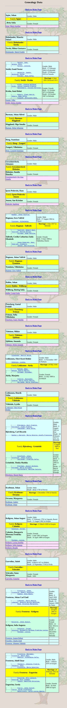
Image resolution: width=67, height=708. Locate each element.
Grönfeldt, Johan (24, 464)
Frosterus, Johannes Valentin (15, 653)
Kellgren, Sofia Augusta (14, 555)
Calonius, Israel (19, 538)
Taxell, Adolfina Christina (28, 694)
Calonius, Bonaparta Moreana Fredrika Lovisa (30, 640)
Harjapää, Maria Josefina (27, 391)
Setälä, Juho (22, 63)
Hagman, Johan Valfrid (21, 219)
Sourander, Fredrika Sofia (28, 468)
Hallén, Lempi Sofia (13, 300)
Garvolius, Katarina (12, 588)
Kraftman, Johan (11, 514)
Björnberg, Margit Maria (14, 484)
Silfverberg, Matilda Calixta (29, 479)
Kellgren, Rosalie (12, 557)
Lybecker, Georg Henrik (27, 611)
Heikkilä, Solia (18, 76)
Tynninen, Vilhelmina (20, 226)
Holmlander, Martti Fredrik (15, 52)
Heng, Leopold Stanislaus (14, 155)
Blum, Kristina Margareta (27, 615)
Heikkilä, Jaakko (24, 74)
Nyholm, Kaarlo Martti (21, 378)
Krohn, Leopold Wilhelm (27, 87)
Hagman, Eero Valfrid (13, 277)
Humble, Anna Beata (25, 604)
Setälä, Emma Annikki (13, 107)
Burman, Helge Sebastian (14, 132)
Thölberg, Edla (18, 677)
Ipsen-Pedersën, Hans (26, 248)
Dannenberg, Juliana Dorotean (29, 91)
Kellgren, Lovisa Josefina (14, 552)
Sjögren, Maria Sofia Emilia (23, 389)
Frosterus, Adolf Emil (21, 666)
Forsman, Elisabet (25, 380)
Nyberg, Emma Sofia (20, 100)
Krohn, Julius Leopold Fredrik (24, 89)
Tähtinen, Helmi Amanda (14, 351)
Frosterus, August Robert (14, 648)
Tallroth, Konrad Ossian (22, 237)
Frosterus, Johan (24, 600)
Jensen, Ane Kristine (26, 252)
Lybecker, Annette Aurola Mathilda (26, 613)
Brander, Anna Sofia (25, 78)
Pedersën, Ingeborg (12, 208)
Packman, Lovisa (18, 550)
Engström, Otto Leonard (27, 690)
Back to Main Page (33, 9)
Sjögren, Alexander (25, 387)
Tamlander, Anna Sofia (26, 438)
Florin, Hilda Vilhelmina (22, 703)
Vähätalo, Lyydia (19, 369)
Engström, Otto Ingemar (21, 692)
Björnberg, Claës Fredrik (22, 436)
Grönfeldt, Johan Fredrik (22, 466)
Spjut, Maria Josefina (13, 26)
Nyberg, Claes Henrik (26, 98)
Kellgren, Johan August (21, 631)
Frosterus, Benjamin (25, 664)
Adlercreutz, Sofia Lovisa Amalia (31, 705)
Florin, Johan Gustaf (26, 701)
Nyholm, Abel (22, 376)
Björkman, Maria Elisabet (22, 477)
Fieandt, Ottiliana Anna (27, 102)
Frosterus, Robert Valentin (23, 602)
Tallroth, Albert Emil (26, 235)
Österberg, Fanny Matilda (14, 326)
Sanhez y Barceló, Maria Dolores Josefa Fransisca (32, 445)
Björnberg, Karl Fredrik (27, 434)
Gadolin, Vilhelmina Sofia (28, 668)
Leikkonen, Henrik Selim (22, 362)
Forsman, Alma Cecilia (26, 239)
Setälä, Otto (17, 65)
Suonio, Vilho (10, 104)
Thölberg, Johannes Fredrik (28, 675)
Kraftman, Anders (12, 511)
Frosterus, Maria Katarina (28, 679)
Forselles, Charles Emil (14, 650)
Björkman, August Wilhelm (27, 475)
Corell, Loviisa (24, 67)
